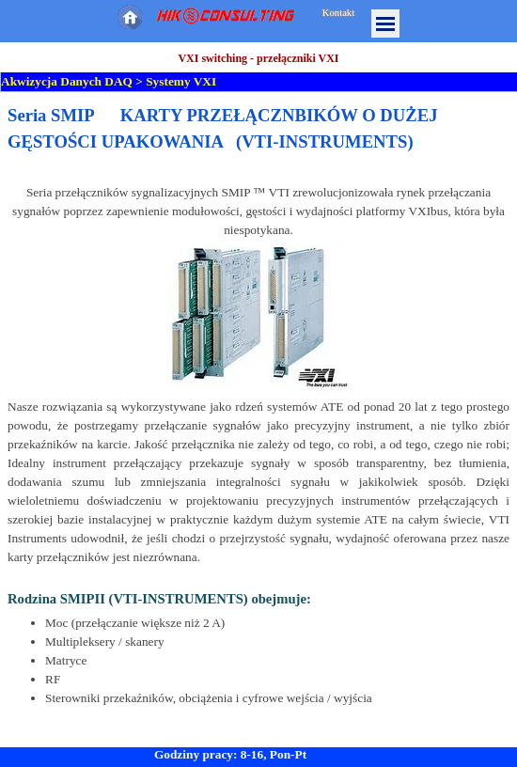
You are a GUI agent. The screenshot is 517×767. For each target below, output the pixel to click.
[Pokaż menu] (385, 23)
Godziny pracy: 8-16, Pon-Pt (230, 754)
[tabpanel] (258, 405)
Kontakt (338, 13)
